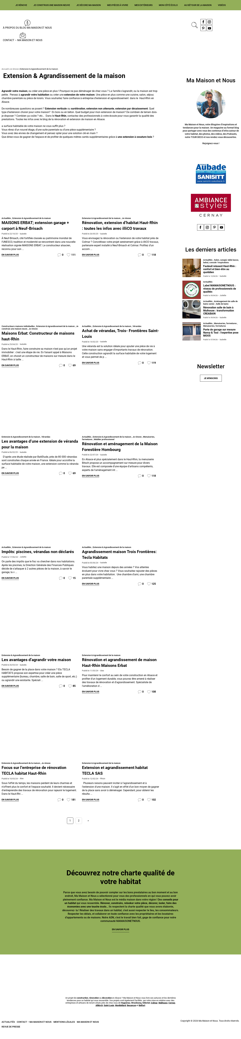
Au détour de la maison (198, 5)
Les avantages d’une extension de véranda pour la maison (38, 450)
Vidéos (222, 5)
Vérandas (137, 332)
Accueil (5, 69)
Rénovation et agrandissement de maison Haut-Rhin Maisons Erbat (118, 669)
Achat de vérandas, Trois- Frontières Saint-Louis (109, 339)
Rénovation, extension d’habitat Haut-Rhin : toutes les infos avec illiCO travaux (117, 228)
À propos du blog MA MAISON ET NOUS (27, 27)
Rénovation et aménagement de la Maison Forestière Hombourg (118, 452)
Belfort (142, 1013)
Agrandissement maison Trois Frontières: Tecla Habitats (114, 560)
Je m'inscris (211, 379)
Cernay (171, 1010)
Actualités (6, 218)
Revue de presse (11, 1034)
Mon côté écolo (168, 5)
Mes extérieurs (143, 5)
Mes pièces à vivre (117, 5)
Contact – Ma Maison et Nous (22, 40)
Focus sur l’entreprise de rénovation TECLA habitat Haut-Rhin (40, 777)
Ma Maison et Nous (88, 1029)
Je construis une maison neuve (51, 5)
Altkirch (99, 1013)
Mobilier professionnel (104, 445)
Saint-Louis (109, 1013)
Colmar (154, 1010)
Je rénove (21, 5)
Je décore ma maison (88, 5)
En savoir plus (10, 255)
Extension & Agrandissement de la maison (31, 218)
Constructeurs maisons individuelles (18, 332)
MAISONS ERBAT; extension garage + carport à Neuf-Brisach (40, 225)
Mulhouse (163, 1010)
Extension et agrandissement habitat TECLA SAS (113, 777)
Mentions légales (64, 1029)
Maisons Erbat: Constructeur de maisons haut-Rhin (35, 341)
